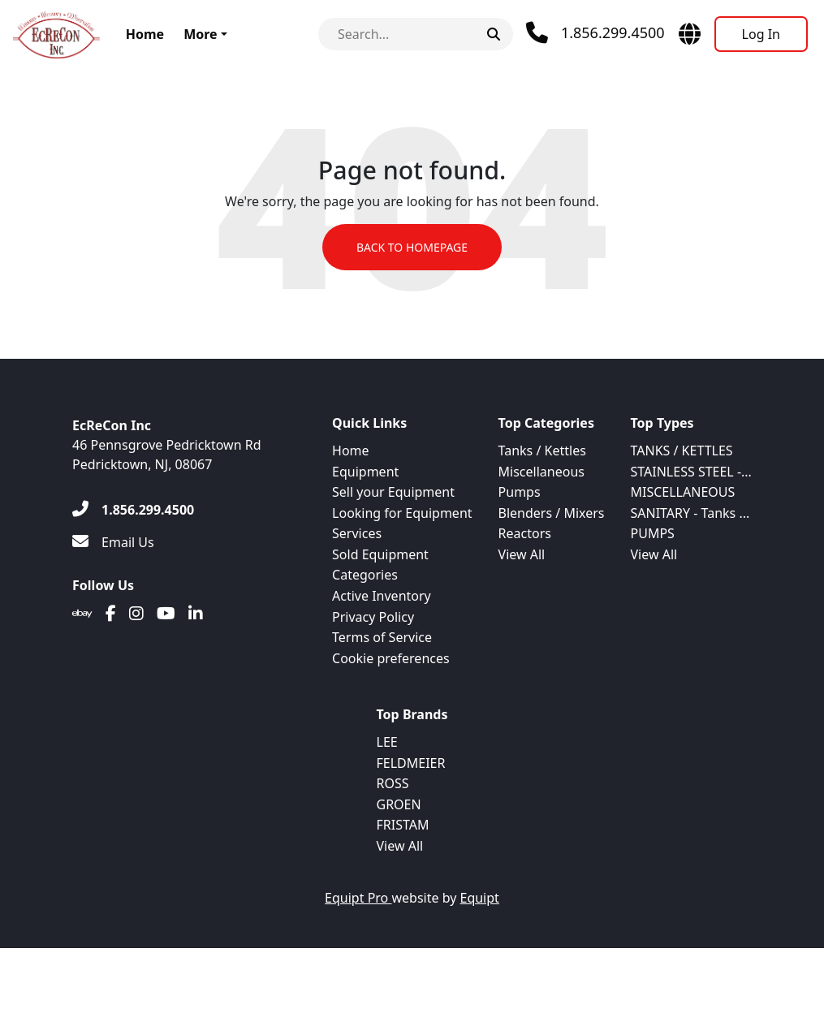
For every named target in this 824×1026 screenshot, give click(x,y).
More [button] (200, 34)
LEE (387, 742)
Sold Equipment (380, 554)
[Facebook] (111, 613)
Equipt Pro (358, 898)
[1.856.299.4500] (133, 510)
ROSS (393, 783)
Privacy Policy (373, 617)
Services (357, 533)
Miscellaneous (541, 472)
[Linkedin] (195, 613)
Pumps (519, 492)
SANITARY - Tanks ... (690, 513)
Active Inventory (381, 596)
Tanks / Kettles (542, 450)
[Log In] (761, 34)
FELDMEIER (411, 763)
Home (145, 34)
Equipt (479, 898)
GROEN (399, 804)
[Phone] (595, 33)
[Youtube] (166, 613)
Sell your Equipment (393, 492)
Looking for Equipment (402, 513)
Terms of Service (382, 637)
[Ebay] (82, 613)
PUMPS (653, 533)
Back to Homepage (412, 247)
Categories (365, 575)
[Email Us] (113, 542)
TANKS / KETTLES (682, 450)
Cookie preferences (391, 658)
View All (522, 554)
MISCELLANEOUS (683, 492)
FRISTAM (403, 825)
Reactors (524, 533)
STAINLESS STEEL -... (691, 472)
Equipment (365, 472)
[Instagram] (136, 613)
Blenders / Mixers (551, 513)
